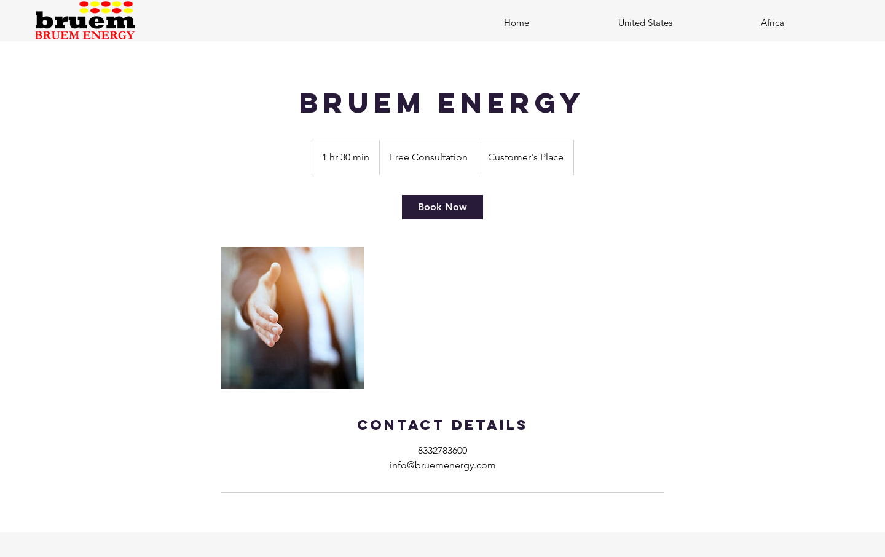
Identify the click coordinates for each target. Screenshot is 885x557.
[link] (442, 207)
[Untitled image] (292, 318)
